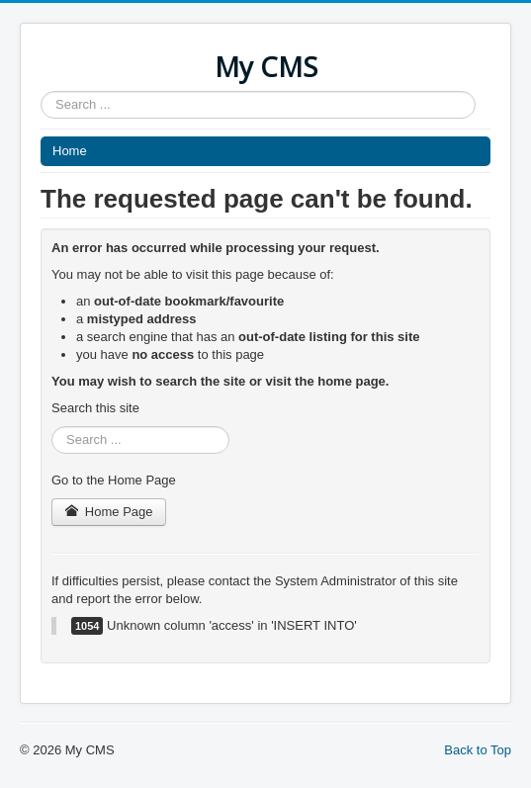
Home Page (108, 511)
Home (69, 150)
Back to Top (477, 750)
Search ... (41, 91)
